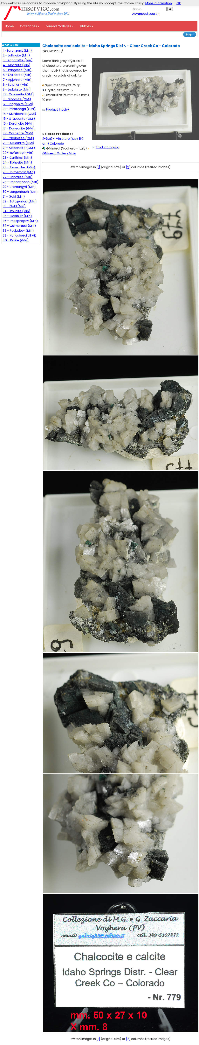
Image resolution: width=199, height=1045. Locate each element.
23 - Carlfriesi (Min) (17, 157)
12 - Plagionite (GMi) (18, 104)
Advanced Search (145, 13)
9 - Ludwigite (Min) (17, 89)
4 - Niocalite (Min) (16, 65)
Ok (178, 3)
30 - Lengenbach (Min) (20, 191)
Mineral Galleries (60, 26)
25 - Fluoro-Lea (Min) (19, 167)
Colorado (57, 143)
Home (9, 26)
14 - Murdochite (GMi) (19, 114)
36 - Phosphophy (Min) (20, 221)
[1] (98, 167)
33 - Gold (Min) (14, 206)
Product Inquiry (57, 109)
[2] (128, 167)
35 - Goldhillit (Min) (17, 216)
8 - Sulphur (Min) (15, 84)
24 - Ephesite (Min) (17, 162)
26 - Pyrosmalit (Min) (19, 172)
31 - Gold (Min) (14, 196)
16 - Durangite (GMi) (18, 123)
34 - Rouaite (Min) (16, 211)
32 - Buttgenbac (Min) (20, 201)
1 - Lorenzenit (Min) (17, 50)
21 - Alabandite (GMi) (19, 148)
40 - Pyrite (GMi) (16, 240)
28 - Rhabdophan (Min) (20, 182)
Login (189, 34)
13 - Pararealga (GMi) (19, 109)
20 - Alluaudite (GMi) (18, 143)
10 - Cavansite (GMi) (18, 94)
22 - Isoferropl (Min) (18, 152)
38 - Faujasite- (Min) (18, 230)
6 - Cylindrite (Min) (17, 75)
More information (158, 3)
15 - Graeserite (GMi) (19, 118)
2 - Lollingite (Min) (16, 55)
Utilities (86, 26)
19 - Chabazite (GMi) (18, 138)
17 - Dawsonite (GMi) (19, 128)
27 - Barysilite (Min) (17, 177)
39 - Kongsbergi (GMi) (19, 235)
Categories (29, 26)
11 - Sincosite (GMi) (17, 99)
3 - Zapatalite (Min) (17, 60)
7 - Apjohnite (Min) (17, 79)
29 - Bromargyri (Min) (19, 187)
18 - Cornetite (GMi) (18, 133)
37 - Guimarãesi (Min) (19, 225)
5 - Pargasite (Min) (17, 70)
